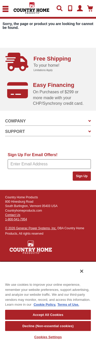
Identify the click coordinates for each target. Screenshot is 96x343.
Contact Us (12, 215)
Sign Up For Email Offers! (33, 155)
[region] (48, 302)
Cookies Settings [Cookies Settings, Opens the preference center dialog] (48, 337)
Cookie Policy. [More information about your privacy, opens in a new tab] (45, 304)
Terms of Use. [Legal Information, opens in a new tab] (68, 304)
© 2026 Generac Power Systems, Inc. (31, 228)
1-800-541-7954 (16, 219)
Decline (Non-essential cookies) (48, 326)
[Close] (81, 271)
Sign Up (82, 176)
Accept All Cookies (48, 315)
